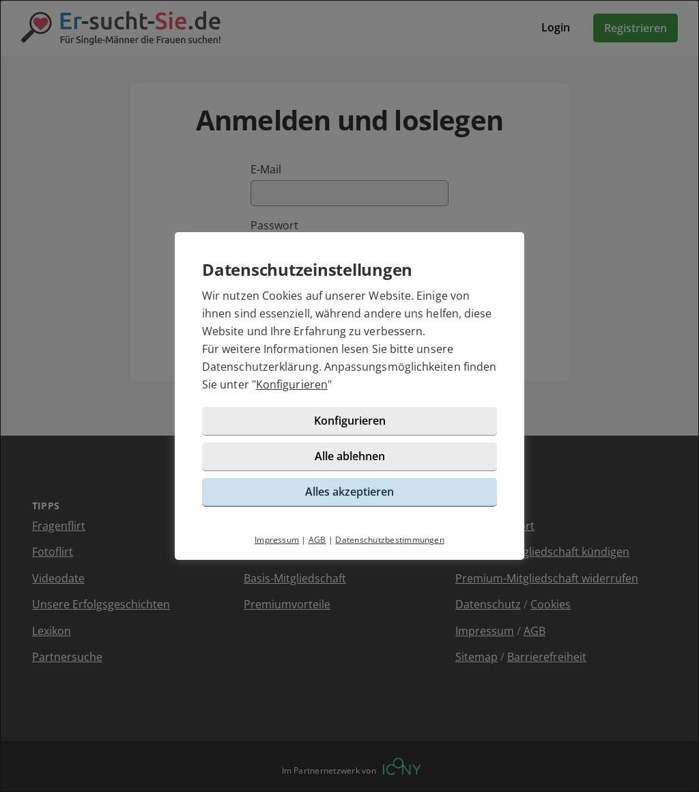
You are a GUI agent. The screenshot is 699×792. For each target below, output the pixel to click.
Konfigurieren (292, 384)
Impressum (277, 540)
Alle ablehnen (350, 456)
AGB (317, 540)
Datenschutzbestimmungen (389, 540)
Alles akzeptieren (349, 491)
